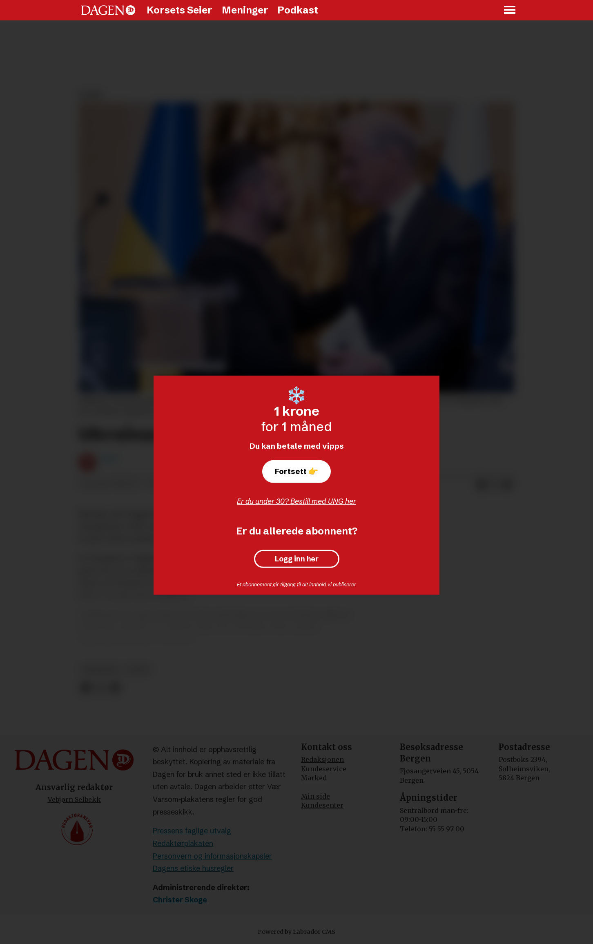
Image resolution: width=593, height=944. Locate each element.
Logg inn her (297, 558)
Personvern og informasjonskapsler (212, 856)
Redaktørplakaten (183, 843)
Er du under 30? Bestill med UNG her (296, 501)
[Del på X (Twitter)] (494, 485)
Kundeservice (323, 769)
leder (137, 669)
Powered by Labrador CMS (296, 931)
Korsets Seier (179, 10)
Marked (314, 778)
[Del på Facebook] (481, 485)
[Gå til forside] (108, 10)
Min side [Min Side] (315, 796)
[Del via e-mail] (507, 485)
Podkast (297, 10)
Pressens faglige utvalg (192, 830)
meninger (100, 669)
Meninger (245, 10)
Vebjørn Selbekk (74, 799)
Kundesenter (322, 805)
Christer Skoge (180, 899)
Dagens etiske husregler (193, 868)
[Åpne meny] (510, 10)
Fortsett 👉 (296, 471)
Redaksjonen (322, 759)
